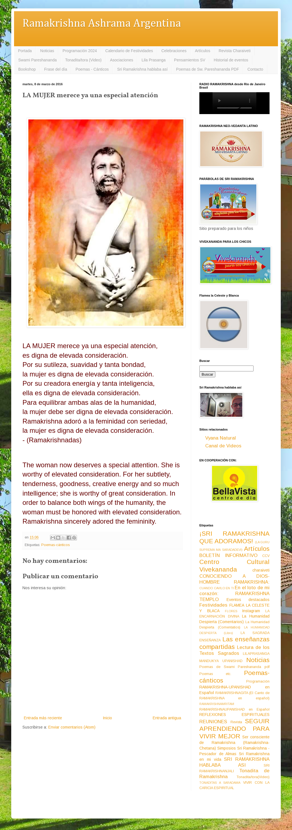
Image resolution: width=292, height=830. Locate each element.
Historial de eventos (231, 60)
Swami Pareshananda (37, 60)
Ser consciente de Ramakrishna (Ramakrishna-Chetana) (234, 742)
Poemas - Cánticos (92, 69)
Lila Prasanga (154, 60)
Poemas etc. (215, 674)
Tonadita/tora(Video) (253, 777)
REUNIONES (213, 721)
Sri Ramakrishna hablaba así (142, 69)
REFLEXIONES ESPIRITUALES (234, 714)
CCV (266, 556)
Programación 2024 (80, 50)
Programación (258, 681)
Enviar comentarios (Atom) (71, 727)
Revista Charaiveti (235, 50)
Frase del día (55, 69)
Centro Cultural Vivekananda (234, 565)
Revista (236, 722)
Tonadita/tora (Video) (83, 60)
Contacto (255, 69)
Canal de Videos (223, 445)
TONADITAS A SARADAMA (219, 782)
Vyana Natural (220, 438)
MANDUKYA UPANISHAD (221, 661)
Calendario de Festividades (129, 50)
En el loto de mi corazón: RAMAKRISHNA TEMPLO (234, 593)
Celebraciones (174, 50)
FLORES (231, 611)
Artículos (202, 50)
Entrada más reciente (43, 718)
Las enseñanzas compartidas (234, 643)
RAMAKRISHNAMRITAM (216, 704)
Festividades (213, 605)
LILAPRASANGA (256, 654)
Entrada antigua (167, 718)
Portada (25, 50)
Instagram (251, 611)
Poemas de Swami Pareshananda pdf (234, 667)
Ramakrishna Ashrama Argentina (101, 23)
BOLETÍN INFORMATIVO (228, 555)
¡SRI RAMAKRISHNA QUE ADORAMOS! (234, 537)
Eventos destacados (248, 599)
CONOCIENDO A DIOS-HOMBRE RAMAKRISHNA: (234, 579)
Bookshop (27, 69)
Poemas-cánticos (55, 545)
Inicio (107, 718)
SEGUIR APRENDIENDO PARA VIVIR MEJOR (234, 729)
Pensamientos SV (189, 60)
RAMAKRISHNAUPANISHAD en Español (234, 709)
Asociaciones (121, 60)
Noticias (47, 50)
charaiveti (261, 570)
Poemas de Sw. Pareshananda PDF (207, 69)
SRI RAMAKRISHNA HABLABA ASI (234, 762)
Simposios (226, 748)
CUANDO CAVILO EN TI (216, 588)
